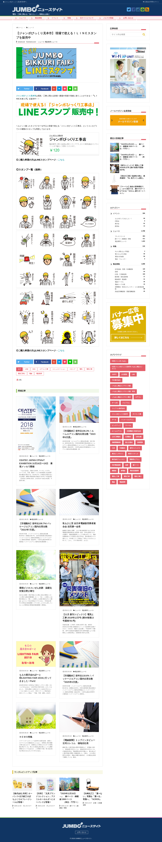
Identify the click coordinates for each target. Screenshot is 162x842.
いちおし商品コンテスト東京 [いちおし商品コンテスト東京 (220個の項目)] (121, 397)
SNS (33, 369)
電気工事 (89, 369)
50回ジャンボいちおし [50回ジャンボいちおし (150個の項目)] (119, 361)
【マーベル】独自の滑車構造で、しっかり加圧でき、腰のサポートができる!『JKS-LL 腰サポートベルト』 (132, 190)
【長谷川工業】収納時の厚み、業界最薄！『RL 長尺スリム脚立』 (132, 177)
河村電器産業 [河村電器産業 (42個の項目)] (116, 465)
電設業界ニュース (51, 42)
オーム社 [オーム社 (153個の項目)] (115, 403)
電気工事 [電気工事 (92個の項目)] (127, 476)
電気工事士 (21, 373)
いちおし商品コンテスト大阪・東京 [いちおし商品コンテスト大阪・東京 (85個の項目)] (123, 391)
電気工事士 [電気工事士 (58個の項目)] (138, 476)
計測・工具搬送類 (130, 274)
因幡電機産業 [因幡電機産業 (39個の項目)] (116, 442)
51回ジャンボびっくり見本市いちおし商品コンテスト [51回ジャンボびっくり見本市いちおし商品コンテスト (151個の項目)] (127, 368)
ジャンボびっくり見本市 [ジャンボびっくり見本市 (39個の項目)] (120, 414)
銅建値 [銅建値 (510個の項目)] (114, 471)
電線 (30, 373)
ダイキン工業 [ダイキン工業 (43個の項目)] (136, 414)
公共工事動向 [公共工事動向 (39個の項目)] (116, 437)
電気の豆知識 (130, 256)
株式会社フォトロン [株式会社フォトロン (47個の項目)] (118, 459)
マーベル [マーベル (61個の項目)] (128, 425)
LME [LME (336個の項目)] (133, 374)
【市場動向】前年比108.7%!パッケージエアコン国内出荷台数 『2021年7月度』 (35, 526)
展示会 (130, 224)
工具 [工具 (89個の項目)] (113, 448)
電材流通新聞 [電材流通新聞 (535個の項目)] (134, 471)
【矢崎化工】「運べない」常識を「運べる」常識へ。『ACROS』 (92, 796)
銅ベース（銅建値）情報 (130, 239)
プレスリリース (130, 236)
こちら (61, 160)
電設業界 (39, 373)
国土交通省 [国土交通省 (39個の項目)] (128, 442)
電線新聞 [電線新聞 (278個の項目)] (122, 482)
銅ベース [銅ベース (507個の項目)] (136, 465)
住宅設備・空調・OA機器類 (130, 269)
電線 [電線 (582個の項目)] (113, 482)
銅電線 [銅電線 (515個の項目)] (123, 471)
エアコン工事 (44, 369)
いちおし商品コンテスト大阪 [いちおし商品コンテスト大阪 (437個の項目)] (121, 386)
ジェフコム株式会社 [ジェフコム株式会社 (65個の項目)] (118, 408)
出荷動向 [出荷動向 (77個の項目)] (128, 437)
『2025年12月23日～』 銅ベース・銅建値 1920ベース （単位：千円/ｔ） (132, 146)
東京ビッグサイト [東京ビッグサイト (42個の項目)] (117, 454)
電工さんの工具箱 (130, 254)
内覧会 (130, 221)
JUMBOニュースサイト (83, 838)
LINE (26, 369)
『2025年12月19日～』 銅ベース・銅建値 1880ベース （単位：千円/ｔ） (132, 157)
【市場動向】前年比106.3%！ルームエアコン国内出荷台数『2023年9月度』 (79, 434)
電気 (80, 369)
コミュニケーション (58, 369)
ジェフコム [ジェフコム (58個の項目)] (126, 403)
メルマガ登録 (108, 18)
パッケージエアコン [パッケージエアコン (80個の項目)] (127, 420)
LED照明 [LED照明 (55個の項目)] (124, 374)
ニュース (22, 18)
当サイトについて (86, 18)
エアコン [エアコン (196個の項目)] (138, 397)
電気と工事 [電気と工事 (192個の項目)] (115, 476)
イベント (55, 18)
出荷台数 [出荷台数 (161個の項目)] (139, 437)
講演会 (130, 226)
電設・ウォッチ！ (130, 259)
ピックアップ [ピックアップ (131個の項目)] (116, 425)
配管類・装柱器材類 (130, 277)
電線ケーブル (130, 282)
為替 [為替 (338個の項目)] (126, 465)
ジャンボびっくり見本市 (15, 2)
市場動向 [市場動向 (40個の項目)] (122, 448)
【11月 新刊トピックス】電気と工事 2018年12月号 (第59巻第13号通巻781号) (78, 617)
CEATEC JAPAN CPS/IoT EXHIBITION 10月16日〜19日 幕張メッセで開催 (36, 463)
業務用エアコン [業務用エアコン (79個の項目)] (135, 459)
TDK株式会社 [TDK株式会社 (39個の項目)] (116, 380)
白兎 (20, 380)
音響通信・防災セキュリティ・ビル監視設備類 (130, 288)
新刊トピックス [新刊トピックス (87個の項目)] (135, 448)
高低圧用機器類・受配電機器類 (130, 291)
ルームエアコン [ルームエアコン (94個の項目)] (117, 431)
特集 (69, 18)
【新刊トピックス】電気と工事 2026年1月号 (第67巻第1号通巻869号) (131, 167)
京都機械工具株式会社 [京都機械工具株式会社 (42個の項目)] (134, 431)
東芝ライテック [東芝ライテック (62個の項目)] (133, 454)
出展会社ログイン (151, 2)
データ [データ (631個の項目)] (114, 420)
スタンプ (72, 369)
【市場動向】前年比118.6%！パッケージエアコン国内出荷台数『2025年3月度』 (78, 678)
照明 (130, 272)
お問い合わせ (128, 18)
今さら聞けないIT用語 (130, 251)
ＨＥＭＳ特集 (25, 737)
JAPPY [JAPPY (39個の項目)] (114, 374)
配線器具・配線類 (130, 279)
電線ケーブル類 (130, 284)
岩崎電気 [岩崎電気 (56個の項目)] (140, 442)
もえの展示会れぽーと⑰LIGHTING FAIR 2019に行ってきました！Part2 (35, 678)
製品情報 (38, 18)
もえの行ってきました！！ (130, 218)
